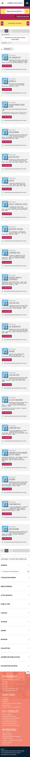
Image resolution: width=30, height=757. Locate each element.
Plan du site (5, 744)
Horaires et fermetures (9, 716)
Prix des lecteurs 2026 (9, 720)
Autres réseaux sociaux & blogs (11, 703)
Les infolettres (6, 705)
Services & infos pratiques (10, 679)
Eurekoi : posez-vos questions (11, 707)
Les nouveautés (7, 714)
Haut (28, 672)
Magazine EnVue (7, 734)
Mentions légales (7, 742)
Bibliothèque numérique (10, 690)
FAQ (3, 733)
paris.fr (2, 749)
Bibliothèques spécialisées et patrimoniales (12, 750)
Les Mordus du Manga (9, 723)
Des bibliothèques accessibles (11, 736)
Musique (5, 683)
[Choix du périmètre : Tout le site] (3, 11)
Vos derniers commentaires (10, 725)
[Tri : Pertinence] (8, 48)
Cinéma (4, 685)
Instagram (5, 700)
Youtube (4, 701)
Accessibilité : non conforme (8, 754)
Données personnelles (15, 740)
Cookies (4, 740)
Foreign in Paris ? (7, 738)
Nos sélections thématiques (10, 718)
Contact (8, 733)
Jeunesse (5, 687)
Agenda (4, 681)
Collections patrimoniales (10, 688)
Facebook (5, 698)
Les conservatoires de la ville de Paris (11, 752)
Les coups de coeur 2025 (9, 722)
